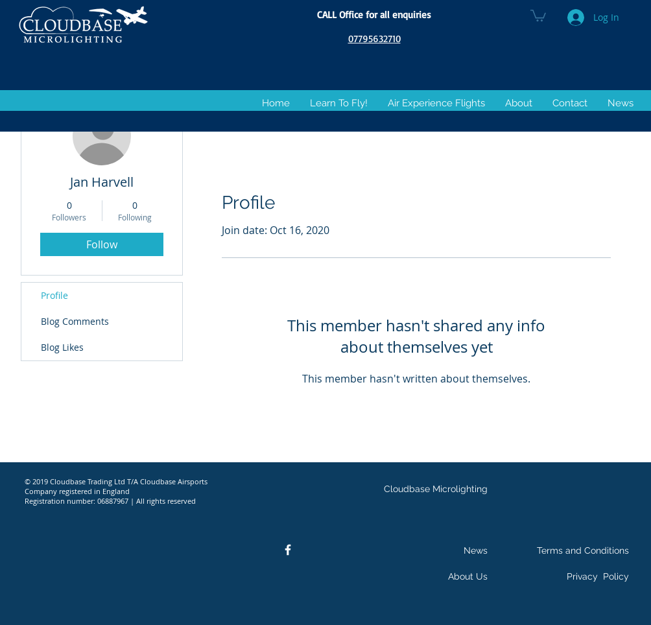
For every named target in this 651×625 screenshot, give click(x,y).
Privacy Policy (598, 576)
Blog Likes (62, 347)
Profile (54, 295)
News (476, 550)
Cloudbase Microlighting (436, 489)
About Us (468, 576)
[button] (538, 14)
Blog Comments (75, 321)
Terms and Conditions (583, 550)
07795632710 (374, 38)
